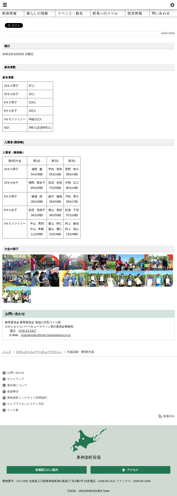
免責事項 (12, 391)
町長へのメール (105, 13)
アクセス (132, 470)
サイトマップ (15, 378)
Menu (4, 4)
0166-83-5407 (27, 331)
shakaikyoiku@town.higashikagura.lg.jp (46, 335)
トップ (6, 351)
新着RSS (169, 416)
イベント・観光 (70, 13)
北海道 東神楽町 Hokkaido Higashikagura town (88, 5)
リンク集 (12, 410)
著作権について (17, 385)
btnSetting (172, 4)
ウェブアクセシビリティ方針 (25, 403)
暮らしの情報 (37, 13)
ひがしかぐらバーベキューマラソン (39, 351)
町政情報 (9, 13)
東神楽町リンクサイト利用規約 (27, 397)
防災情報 (135, 13)
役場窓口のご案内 (46, 470)
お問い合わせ (15, 372)
